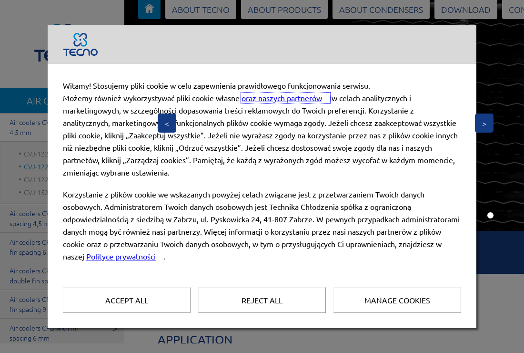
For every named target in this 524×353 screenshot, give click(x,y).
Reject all (262, 300)
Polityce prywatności (121, 256)
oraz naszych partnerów (282, 98)
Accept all (126, 300)
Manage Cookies (397, 300)
